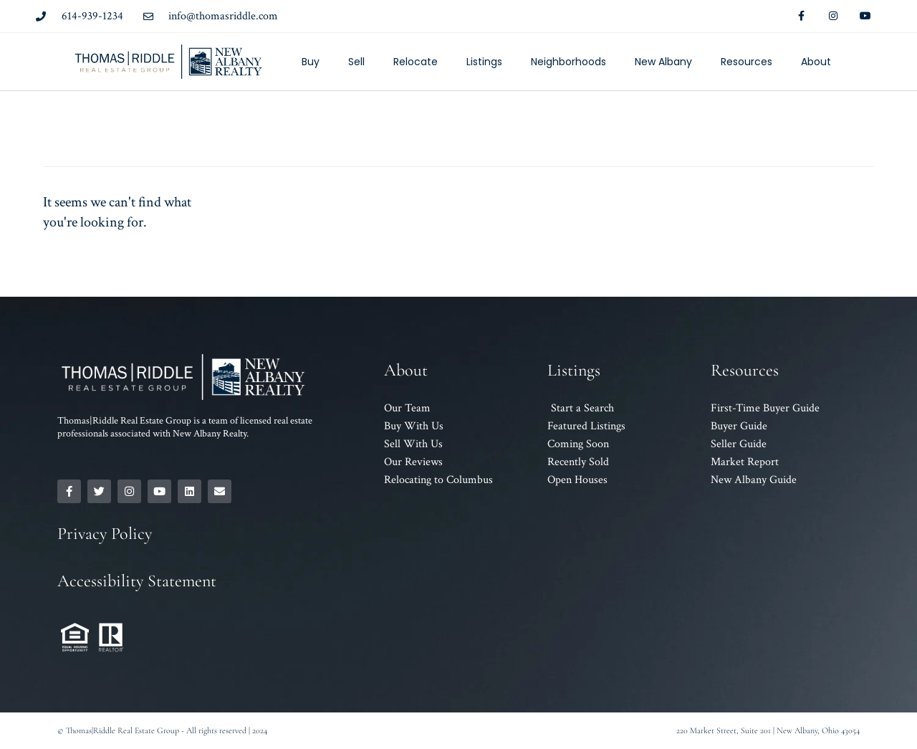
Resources (746, 61)
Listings (484, 61)
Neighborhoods (568, 61)
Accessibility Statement (136, 581)
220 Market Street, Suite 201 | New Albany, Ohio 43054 (768, 730)
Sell (356, 61)
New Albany (663, 61)
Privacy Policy (104, 533)
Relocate (415, 61)
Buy (311, 61)
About (816, 61)
